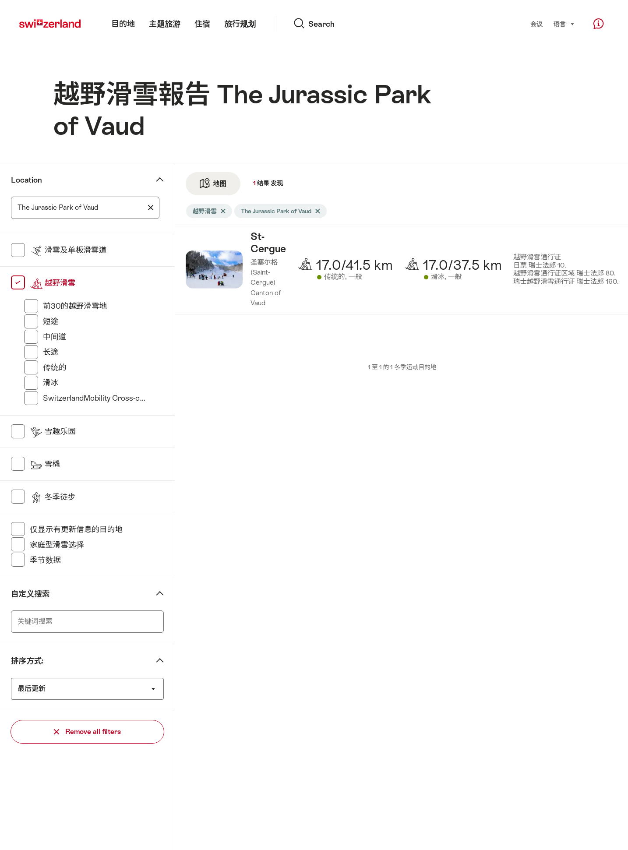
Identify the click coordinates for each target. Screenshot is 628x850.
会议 (536, 24)
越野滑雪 (52, 283)
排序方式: (27, 660)
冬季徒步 (52, 497)
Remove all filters (87, 731)
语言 (564, 24)
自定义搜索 (30, 593)
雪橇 (45, 464)
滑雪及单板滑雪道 (68, 250)
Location (26, 180)
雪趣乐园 (53, 431)
